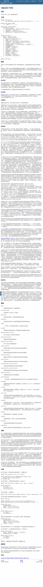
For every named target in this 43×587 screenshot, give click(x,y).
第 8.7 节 (4, 102)
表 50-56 (9, 415)
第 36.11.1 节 (10, 245)
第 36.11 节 (22, 563)
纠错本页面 (40, 1)
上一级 (21, 583)
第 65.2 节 (26, 222)
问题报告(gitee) (27, 1)
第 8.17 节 (4, 110)
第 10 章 (14, 261)
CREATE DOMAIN (10, 579)
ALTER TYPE (3, 579)
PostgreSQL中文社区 (20, 1)
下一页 (40, 582)
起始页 (21, 582)
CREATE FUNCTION (19, 579)
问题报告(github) (34, 1)
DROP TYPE (26, 579)
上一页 (2, 582)
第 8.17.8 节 (31, 120)
